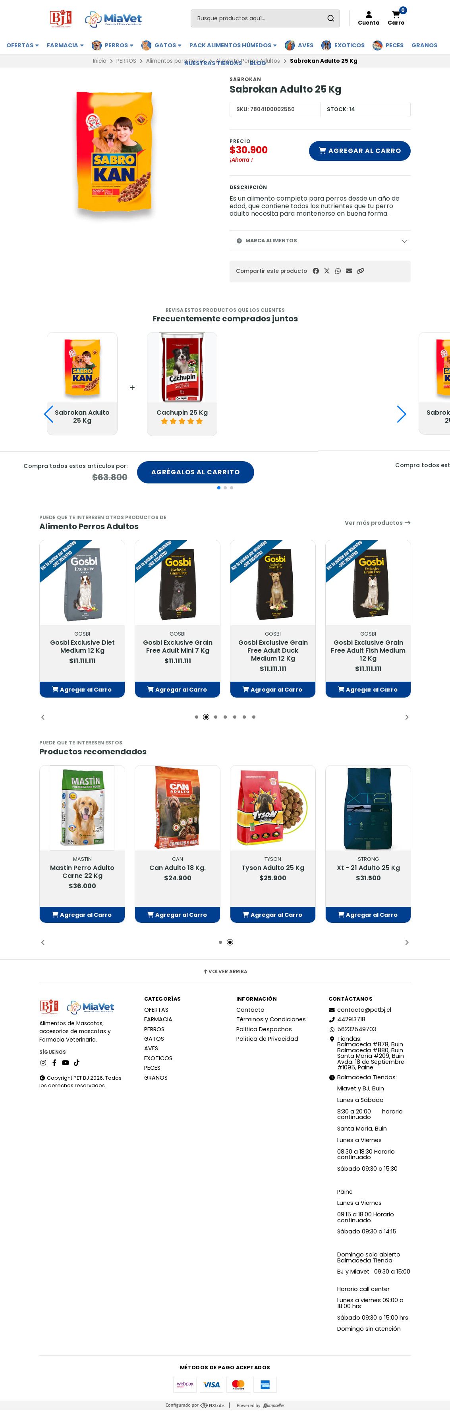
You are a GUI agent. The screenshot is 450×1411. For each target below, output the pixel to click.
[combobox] (265, 18)
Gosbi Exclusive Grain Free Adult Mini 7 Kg (177, 647)
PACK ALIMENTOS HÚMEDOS (233, 45)
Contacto (250, 1010)
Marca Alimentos (266, 240)
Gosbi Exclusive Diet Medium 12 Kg (82, 647)
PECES (395, 45)
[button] (360, 271)
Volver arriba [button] (225, 972)
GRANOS (424, 45)
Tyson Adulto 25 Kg (272, 869)
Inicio (99, 61)
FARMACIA (65, 45)
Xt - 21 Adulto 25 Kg (368, 869)
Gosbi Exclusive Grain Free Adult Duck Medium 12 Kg (272, 651)
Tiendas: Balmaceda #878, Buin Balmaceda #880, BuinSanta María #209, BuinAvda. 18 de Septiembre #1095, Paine (366, 1054)
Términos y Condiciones (271, 1020)
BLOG (258, 63)
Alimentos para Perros (176, 61)
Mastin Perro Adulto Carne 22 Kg (82, 873)
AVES (305, 45)
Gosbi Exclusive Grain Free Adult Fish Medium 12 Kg (368, 651)
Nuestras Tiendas (213, 63)
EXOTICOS (349, 45)
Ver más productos (378, 523)
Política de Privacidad (267, 1039)
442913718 (346, 1020)
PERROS (119, 45)
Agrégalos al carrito (195, 472)
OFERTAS (22, 45)
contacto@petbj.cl (359, 1010)
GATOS (168, 45)
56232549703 (352, 1030)
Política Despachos (264, 1030)
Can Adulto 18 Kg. (177, 869)
